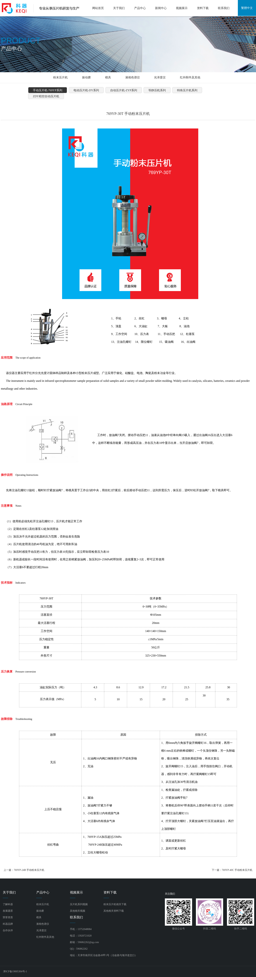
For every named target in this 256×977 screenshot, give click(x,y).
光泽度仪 (160, 77)
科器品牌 (8, 924)
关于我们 (119, 8)
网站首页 (98, 8)
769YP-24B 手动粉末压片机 (29, 870)
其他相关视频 (77, 910)
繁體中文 (247, 8)
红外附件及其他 (190, 77)
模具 (108, 77)
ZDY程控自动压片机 (46, 96)
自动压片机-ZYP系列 (123, 90)
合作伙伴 (8, 930)
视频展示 (182, 8)
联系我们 (223, 8)
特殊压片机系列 (187, 90)
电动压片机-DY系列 (86, 90)
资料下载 (203, 8)
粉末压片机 (60, 77)
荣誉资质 (8, 917)
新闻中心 (161, 8)
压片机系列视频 (79, 904)
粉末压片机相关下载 (114, 904)
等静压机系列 (157, 90)
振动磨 (86, 77)
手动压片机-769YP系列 (47, 90)
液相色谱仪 (132, 77)
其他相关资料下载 (113, 910)
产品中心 (140, 8)
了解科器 (8, 904)
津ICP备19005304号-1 (15, 971)
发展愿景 (8, 910)
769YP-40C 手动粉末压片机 (237, 870)
